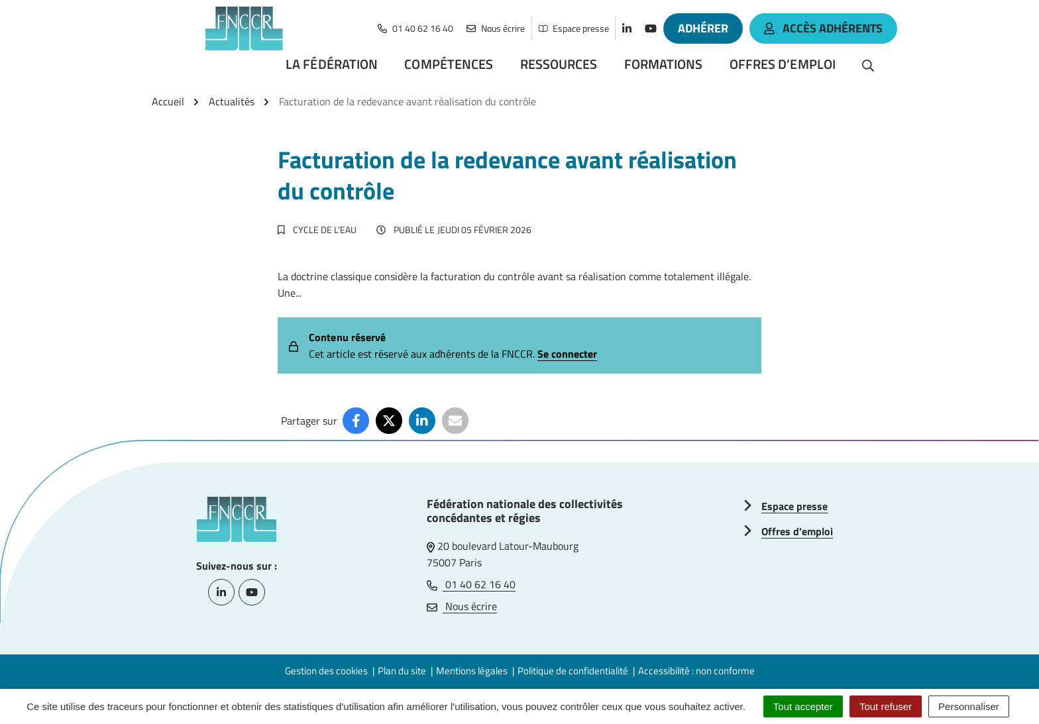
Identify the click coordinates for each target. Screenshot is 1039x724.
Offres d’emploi (783, 64)
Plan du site (402, 670)
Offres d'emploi (797, 531)
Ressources (559, 64)
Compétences (448, 64)
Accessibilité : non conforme (696, 670)
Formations (663, 64)
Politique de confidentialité (573, 670)
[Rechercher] (868, 64)
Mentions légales (472, 670)
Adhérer (703, 28)
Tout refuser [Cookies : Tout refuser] (885, 706)
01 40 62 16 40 (471, 584)
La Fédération (332, 64)
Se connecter (567, 354)
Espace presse (794, 506)
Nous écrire (462, 606)
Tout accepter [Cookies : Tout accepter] (803, 706)
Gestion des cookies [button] (326, 670)
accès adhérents (823, 28)
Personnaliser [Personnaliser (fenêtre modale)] (968, 706)
